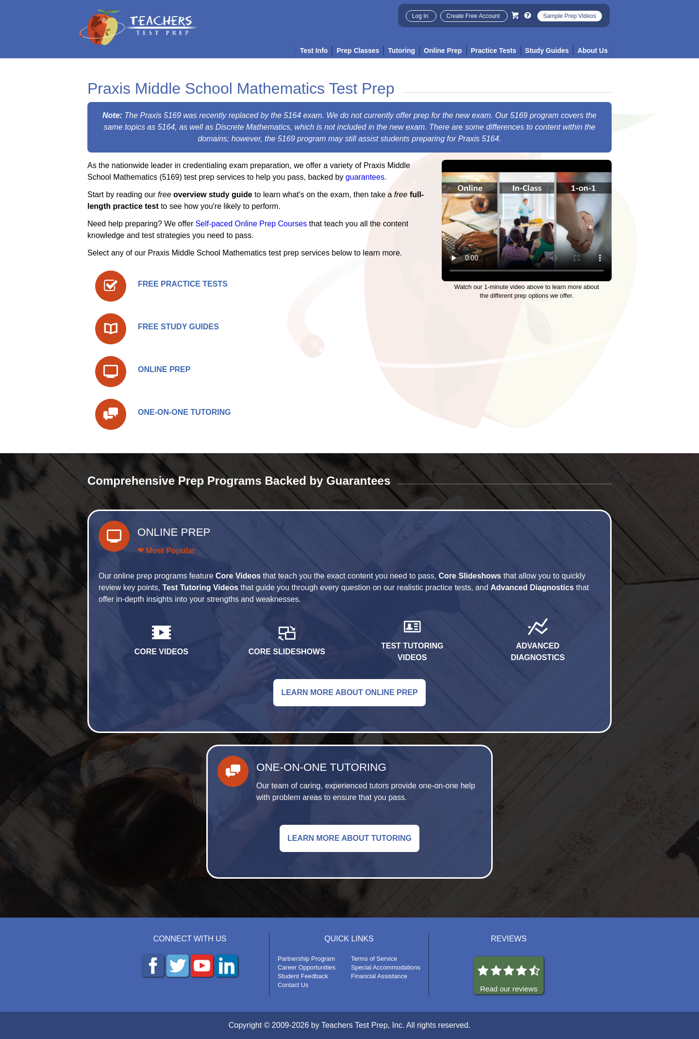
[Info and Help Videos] (528, 15)
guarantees (365, 177)
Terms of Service (374, 958)
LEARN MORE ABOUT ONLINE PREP (349, 692)
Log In (421, 16)
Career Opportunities (306, 967)
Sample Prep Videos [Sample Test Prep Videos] (569, 16)
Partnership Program (306, 958)
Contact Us (293, 984)
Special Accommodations (385, 967)
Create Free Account (474, 16)
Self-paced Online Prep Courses (251, 224)
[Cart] (516, 15)
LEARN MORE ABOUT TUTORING (349, 838)
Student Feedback (303, 976)
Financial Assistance (379, 976)
